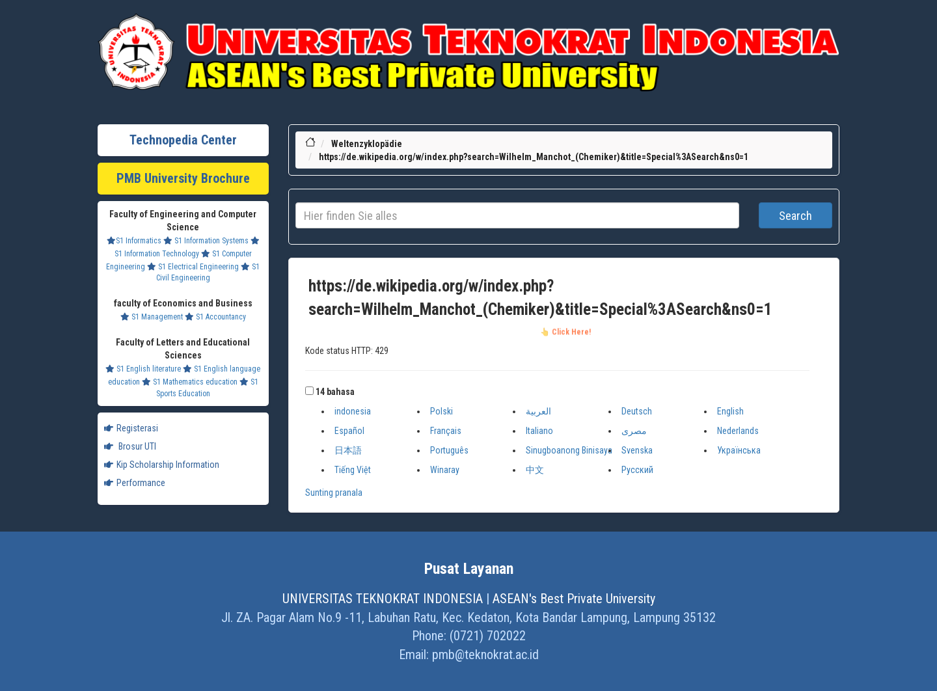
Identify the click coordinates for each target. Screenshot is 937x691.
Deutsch (636, 411)
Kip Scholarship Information (161, 464)
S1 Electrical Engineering (193, 266)
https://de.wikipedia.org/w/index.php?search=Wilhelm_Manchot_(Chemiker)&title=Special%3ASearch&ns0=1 (533, 157)
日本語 (348, 450)
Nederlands (738, 431)
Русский (637, 470)
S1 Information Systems (206, 240)
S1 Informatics (134, 240)
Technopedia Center (183, 140)
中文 (535, 470)
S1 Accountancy (215, 316)
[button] (309, 390)
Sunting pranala (333, 492)
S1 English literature (143, 368)
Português (449, 450)
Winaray (444, 470)
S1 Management (151, 316)
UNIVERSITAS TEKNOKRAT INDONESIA (382, 598)
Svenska (637, 450)
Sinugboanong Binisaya (569, 450)
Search (795, 216)
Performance (134, 483)
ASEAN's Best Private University (574, 598)
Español (349, 431)
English (730, 411)
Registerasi (131, 428)
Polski (441, 411)
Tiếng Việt (352, 470)
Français (445, 431)
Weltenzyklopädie (366, 144)
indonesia (352, 411)
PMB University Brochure (183, 178)
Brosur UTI (130, 446)
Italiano (539, 431)
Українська (739, 450)
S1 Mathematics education (190, 381)
